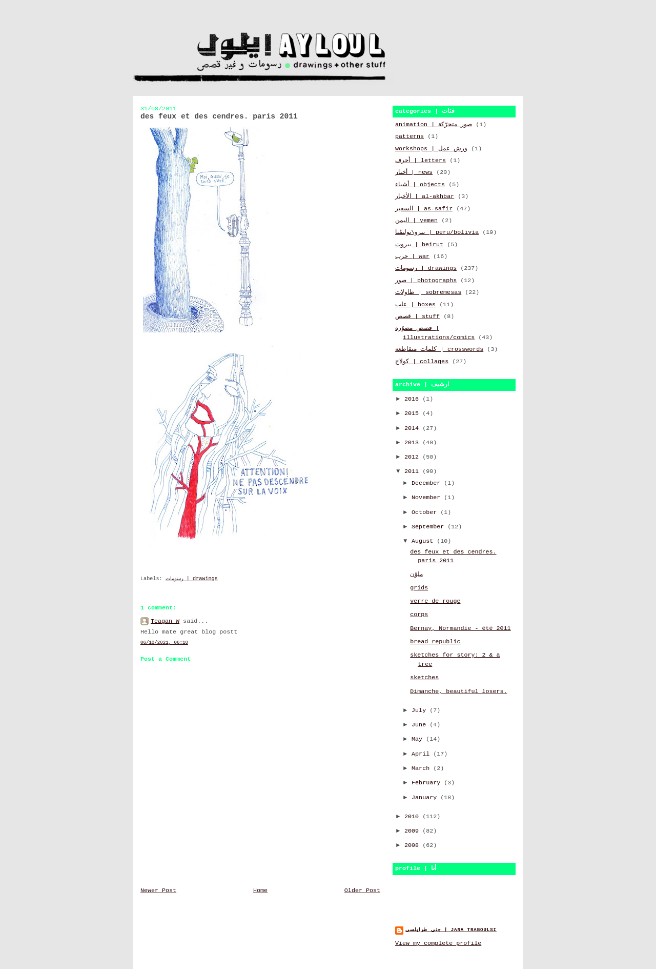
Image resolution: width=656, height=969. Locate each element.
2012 (413, 457)
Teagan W (165, 621)
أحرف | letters (420, 160)
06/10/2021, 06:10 (164, 642)
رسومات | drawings (192, 579)
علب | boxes (415, 304)
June (420, 724)
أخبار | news (414, 172)
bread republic (435, 641)
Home (260, 890)
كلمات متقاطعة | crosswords (439, 349)
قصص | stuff (417, 316)
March (422, 768)
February (428, 782)
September (429, 526)
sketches (424, 677)
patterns (409, 136)
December (428, 483)
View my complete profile (438, 943)
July (420, 710)
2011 (413, 471)
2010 (413, 816)
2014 (413, 428)
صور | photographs (426, 280)
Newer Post (158, 890)
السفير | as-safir (424, 208)
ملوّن (416, 574)
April (422, 754)
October (426, 512)
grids (419, 587)
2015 (413, 413)
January (426, 797)
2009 (413, 831)
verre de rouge (435, 601)
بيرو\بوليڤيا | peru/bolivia (437, 232)
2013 (413, 442)
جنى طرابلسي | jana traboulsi (451, 930)
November (428, 497)
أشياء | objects (420, 184)
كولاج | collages (421, 361)
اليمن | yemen (416, 220)
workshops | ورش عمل (431, 148)
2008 (413, 845)
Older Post (362, 890)
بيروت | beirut (419, 244)
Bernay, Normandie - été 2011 (460, 628)
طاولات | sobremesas (428, 292)
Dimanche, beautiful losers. (458, 691)
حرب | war (412, 256)
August (424, 541)
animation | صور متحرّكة (433, 124)
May (419, 739)
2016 (413, 399)
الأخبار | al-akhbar (424, 196)
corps (419, 614)
